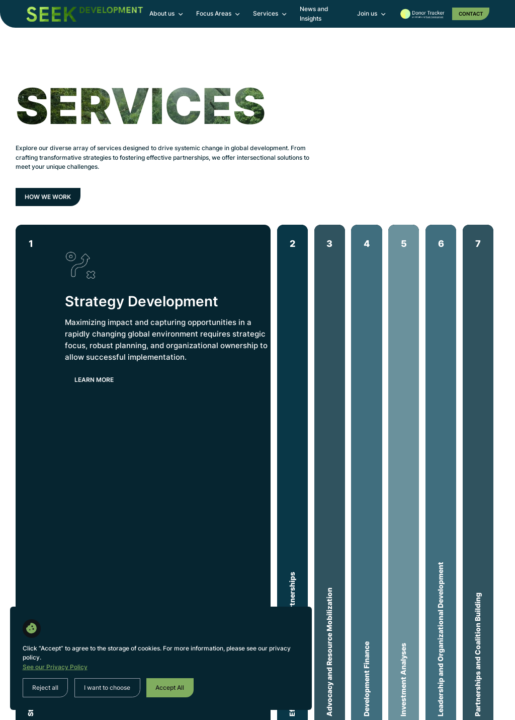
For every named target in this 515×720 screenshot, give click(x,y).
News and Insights (314, 13)
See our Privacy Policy (55, 667)
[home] (84, 14)
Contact (471, 14)
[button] (166, 14)
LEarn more (94, 379)
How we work (48, 197)
